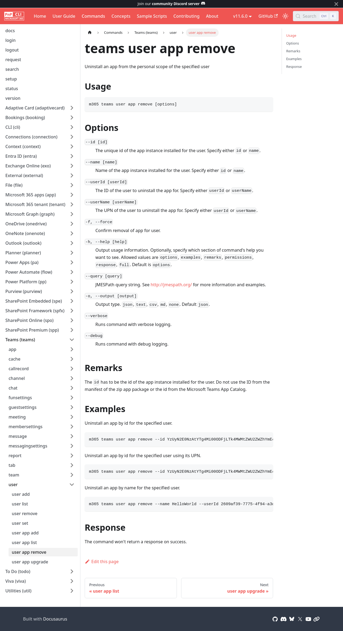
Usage (291, 35)
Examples (294, 58)
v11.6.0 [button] (240, 16)
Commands (93, 16)
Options (292, 43)
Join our (172, 3)
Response (294, 66)
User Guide (64, 16)
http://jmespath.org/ (171, 285)
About (212, 16)
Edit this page (102, 561)
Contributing (186, 16)
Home (40, 16)
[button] (40, 108)
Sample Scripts (152, 16)
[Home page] (90, 32)
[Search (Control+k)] (316, 16)
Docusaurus (55, 619)
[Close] (336, 4)
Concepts (121, 16)
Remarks (293, 51)
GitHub (268, 16)
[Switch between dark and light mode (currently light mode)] (285, 16)
